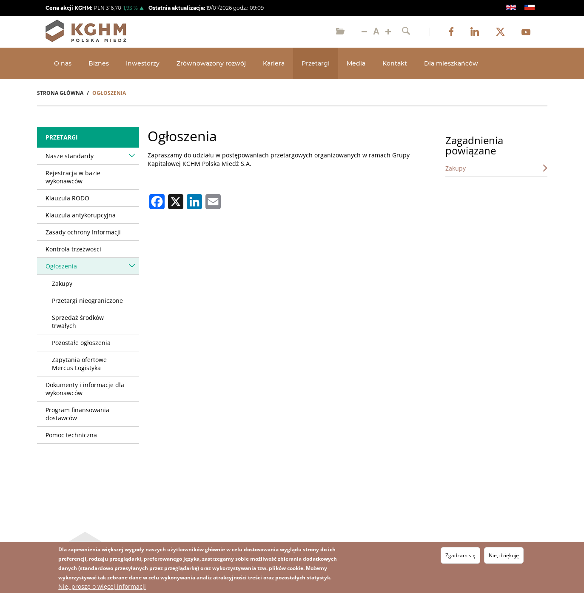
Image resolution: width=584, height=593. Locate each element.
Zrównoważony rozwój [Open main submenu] (211, 63)
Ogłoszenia (61, 266)
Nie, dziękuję (504, 555)
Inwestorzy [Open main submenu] (143, 63)
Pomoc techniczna (71, 435)
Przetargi (62, 137)
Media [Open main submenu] (356, 63)
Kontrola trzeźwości (73, 249)
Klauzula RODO (67, 198)
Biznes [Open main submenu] (98, 63)
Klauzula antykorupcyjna (81, 215)
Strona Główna (60, 93)
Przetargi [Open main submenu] (316, 63)
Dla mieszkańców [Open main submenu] (451, 63)
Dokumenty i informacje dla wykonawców (85, 389)
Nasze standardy (70, 156)
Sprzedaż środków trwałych (78, 322)
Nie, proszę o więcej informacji (102, 586)
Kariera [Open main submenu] (274, 63)
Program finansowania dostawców (77, 414)
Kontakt (394, 63)
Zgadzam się (460, 555)
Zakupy (62, 283)
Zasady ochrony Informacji (83, 232)
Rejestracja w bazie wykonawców (73, 177)
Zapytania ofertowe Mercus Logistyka (79, 364)
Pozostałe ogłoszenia (81, 343)
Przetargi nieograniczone (87, 300)
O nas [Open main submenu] (62, 63)
